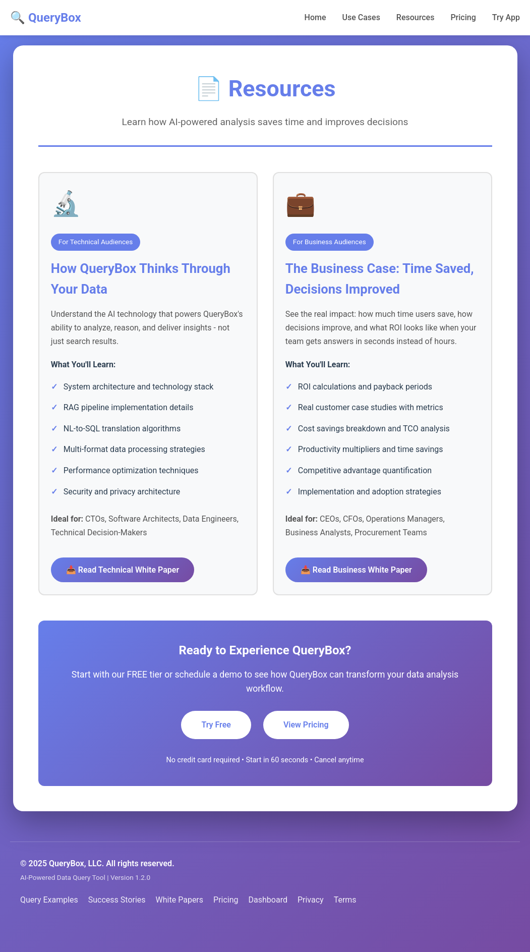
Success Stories (117, 920)
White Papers (179, 920)
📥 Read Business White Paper (360, 586)
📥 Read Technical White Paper (126, 573)
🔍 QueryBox (45, 18)
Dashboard (268, 920)
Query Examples (49, 920)
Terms (345, 920)
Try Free (216, 745)
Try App (506, 17)
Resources (415, 17)
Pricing (463, 17)
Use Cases (361, 17)
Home (315, 17)
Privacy (311, 920)
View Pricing (306, 745)
